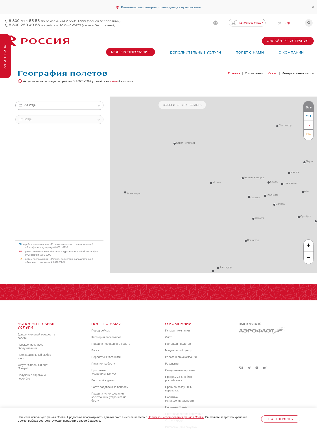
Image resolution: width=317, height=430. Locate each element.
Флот (168, 337)
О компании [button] (291, 52)
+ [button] (309, 245)
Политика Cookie (176, 407)
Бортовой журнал (102, 380)
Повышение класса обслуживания (30, 346)
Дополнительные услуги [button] (195, 52)
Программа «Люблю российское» (178, 378)
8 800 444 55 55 (64, 21)
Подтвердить (280, 419)
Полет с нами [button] (250, 52)
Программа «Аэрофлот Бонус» (104, 372)
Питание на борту (103, 363)
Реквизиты (172, 363)
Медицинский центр (178, 350)
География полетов (178, 343)
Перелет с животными (106, 357)
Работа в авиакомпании (181, 357)
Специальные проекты (180, 370)
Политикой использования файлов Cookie (176, 417)
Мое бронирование (130, 52)
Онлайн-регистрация (288, 41)
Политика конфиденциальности (179, 398)
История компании (177, 330)
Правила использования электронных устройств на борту (108, 397)
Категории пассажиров (106, 337)
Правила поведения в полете (110, 343)
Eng (287, 22)
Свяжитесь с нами (247, 22)
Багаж (95, 350)
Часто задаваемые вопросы (110, 387)
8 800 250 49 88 (62, 25)
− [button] (309, 257)
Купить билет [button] (5, 56)
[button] (309, 23)
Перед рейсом (100, 330)
